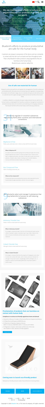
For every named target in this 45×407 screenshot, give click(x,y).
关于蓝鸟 (10, 398)
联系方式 (13, 400)
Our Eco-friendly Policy (28, 38)
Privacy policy (21, 400)
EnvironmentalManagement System (16, 38)
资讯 (23, 398)
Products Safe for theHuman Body (5, 38)
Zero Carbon (39, 38)
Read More (7, 332)
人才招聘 (17, 398)
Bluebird (13, 403)
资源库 (28, 398)
